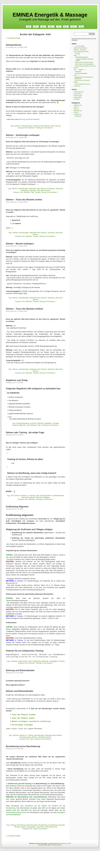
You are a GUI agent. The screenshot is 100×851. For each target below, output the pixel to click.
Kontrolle (33, 423)
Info (26, 128)
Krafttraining (36, 661)
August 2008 (77, 97)
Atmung (13, 825)
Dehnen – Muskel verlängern (20, 244)
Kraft (37, 496)
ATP (12, 496)
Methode (32, 128)
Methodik (45, 661)
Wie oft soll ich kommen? (82, 80)
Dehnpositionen (13, 45)
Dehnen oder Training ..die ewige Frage (25, 432)
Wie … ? (76, 75)
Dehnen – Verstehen (80, 50)
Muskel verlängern (20, 721)
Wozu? (74, 26)
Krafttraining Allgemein (17, 506)
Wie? (65, 26)
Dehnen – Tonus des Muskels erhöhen (24, 309)
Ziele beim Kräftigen (43, 497)
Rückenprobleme (46, 496)
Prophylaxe (51, 189)
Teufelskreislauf (58, 496)
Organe (23, 827)
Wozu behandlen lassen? (82, 84)
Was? (43, 26)
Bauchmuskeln (32, 825)
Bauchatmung (21, 825)
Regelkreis (48, 423)
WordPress (63, 843)
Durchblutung (53, 825)
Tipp (32, 192)
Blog (81, 26)
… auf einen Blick (79, 46)
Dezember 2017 (78, 92)
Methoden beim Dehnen (37, 189)
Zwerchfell (40, 827)
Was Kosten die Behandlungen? (84, 64)
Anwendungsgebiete (81, 73)
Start (28, 26)
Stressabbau (31, 827)
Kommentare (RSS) (56, 845)
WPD (69, 843)
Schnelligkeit (53, 661)
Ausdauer (14, 661)
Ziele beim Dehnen (43, 190)
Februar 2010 (78, 95)
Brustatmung (43, 825)
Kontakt (77, 53)
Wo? (58, 26)
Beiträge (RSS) (42, 845)
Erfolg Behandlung (22, 423)
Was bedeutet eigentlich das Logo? (85, 66)
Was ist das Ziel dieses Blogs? (84, 62)
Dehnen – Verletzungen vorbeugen (23, 135)
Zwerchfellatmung (50, 827)
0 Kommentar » (47, 128)
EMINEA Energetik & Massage (50, 15)
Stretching (59, 189)
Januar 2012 (77, 93)
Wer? (35, 26)
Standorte (78, 71)
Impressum (77, 86)
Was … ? (76, 55)
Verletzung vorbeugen (28, 190)
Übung (43, 192)
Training (38, 128)
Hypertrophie (22, 661)
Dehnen (17, 126)
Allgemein (22, 425)
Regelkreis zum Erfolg (17, 380)
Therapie (56, 423)
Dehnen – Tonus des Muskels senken (24, 199)
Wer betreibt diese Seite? (81, 51)
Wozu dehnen (56, 126)
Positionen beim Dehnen (41, 126)
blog (75, 107)
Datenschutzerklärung (80, 48)
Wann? (51, 26)
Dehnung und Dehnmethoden (29, 119)
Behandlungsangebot (81, 57)
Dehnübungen (23, 189)
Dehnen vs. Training (28, 496)
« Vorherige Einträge (13, 38)
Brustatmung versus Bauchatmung (23, 746)
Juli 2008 (76, 99)
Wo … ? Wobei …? (79, 69)
